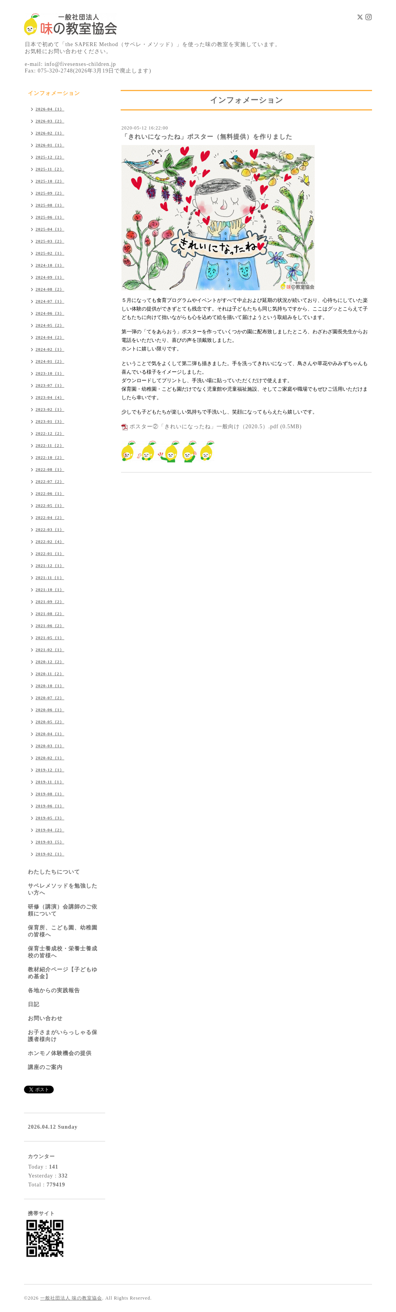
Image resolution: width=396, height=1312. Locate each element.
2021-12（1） (50, 565)
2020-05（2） (50, 721)
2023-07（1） (50, 385)
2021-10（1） (50, 589)
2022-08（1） (50, 469)
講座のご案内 (45, 1067)
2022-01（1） (50, 553)
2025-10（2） (50, 181)
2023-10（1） (50, 373)
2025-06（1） (50, 217)
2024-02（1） (50, 349)
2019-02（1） (50, 854)
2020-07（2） (50, 697)
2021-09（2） (50, 601)
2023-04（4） (50, 397)
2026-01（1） (50, 145)
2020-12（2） (50, 661)
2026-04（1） (50, 109)
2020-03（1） (50, 745)
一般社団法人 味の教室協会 (71, 1298)
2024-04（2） (50, 337)
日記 (33, 1004)
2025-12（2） (50, 157)
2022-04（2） (50, 517)
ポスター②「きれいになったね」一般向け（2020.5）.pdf (204, 426)
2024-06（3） (50, 313)
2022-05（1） (50, 505)
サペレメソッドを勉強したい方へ (62, 889)
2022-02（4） (50, 541)
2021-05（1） (50, 637)
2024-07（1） (50, 301)
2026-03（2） (50, 121)
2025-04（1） (50, 229)
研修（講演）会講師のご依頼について (62, 910)
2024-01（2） (50, 361)
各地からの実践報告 (54, 990)
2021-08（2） (50, 613)
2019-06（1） (50, 805)
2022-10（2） (50, 457)
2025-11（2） (50, 169)
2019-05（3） (50, 817)
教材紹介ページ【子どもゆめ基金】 (62, 973)
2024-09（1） (50, 277)
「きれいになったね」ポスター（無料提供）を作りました (206, 136)
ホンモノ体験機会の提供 (60, 1053)
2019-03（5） (50, 842)
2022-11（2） (50, 445)
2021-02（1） (50, 649)
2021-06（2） (50, 625)
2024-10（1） (50, 265)
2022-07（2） (50, 481)
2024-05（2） (50, 325)
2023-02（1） (50, 409)
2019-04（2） (50, 830)
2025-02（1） (50, 253)
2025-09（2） (50, 193)
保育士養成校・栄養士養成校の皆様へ (62, 952)
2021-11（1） (50, 577)
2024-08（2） (50, 289)
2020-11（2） (50, 673)
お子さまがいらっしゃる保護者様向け (62, 1035)
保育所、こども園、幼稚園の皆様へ (62, 931)
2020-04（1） (50, 733)
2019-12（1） (50, 769)
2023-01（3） (50, 421)
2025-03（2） (50, 241)
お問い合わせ (45, 1018)
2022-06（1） (50, 493)
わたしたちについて (54, 872)
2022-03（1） (50, 529)
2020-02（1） (50, 757)
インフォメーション (54, 93)
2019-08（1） (50, 793)
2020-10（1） (50, 685)
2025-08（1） (50, 205)
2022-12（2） (50, 433)
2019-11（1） (50, 781)
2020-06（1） (50, 709)
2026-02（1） (50, 133)
